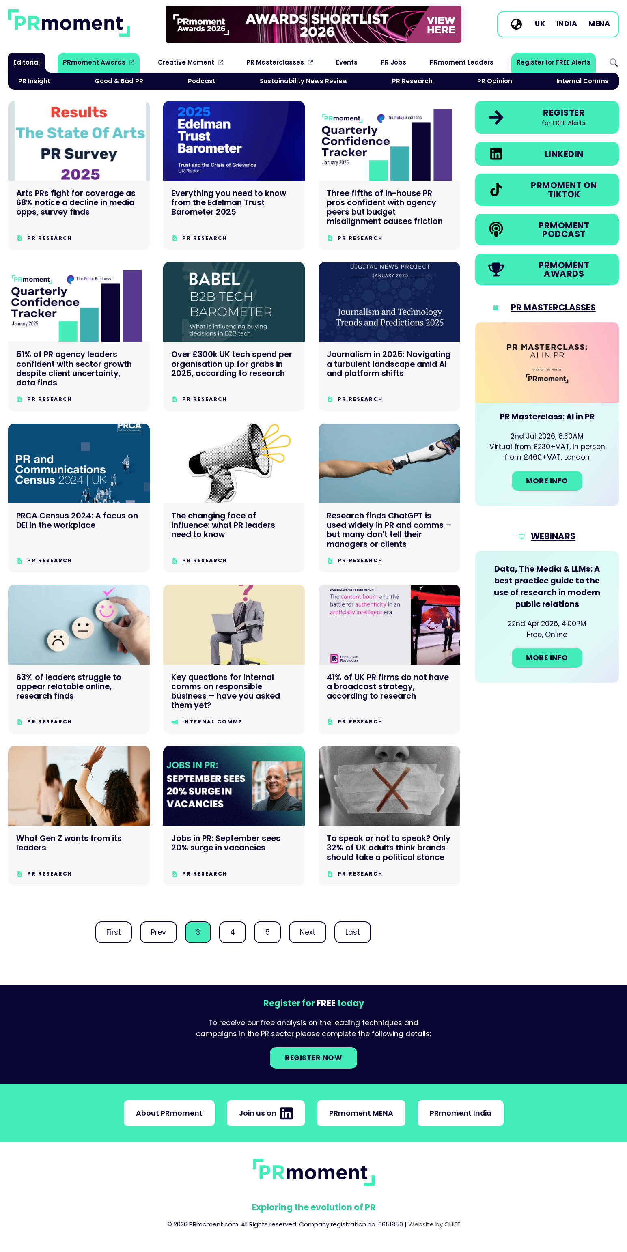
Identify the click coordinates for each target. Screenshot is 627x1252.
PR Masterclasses (275, 62)
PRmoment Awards (94, 62)
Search (613, 62)
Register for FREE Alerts (553, 62)
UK (540, 23)
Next (307, 932)
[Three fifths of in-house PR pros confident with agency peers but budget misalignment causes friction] (389, 175)
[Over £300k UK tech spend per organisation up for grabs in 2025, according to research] (234, 336)
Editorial (26, 62)
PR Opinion (494, 81)
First (113, 932)
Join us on (266, 1113)
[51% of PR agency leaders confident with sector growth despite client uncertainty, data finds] (79, 336)
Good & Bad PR (119, 81)
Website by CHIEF (434, 1224)
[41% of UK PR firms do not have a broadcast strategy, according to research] (389, 659)
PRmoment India (460, 1113)
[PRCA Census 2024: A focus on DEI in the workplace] (79, 498)
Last (352, 932)
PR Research (412, 81)
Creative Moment (186, 62)
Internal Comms (582, 81)
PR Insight (34, 81)
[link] (313, 24)
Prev (158, 932)
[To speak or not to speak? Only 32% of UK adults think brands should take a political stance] (389, 816)
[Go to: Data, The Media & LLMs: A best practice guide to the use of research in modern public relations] (547, 617)
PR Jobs (393, 62)
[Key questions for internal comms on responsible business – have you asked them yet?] (234, 659)
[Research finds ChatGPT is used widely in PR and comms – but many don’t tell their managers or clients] (389, 498)
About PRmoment (169, 1113)
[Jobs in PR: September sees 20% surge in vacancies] (234, 816)
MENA (599, 23)
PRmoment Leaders (461, 62)
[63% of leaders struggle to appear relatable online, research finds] (79, 659)
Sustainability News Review (304, 81)
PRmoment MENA (361, 1113)
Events (347, 62)
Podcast (201, 81)
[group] (313, 24)
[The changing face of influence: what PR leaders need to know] (234, 498)
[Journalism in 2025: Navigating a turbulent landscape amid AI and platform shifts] (389, 336)
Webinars (553, 536)
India (566, 23)
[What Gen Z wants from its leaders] (79, 816)
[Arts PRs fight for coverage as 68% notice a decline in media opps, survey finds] (79, 175)
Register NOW (313, 1058)
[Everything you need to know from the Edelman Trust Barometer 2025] (234, 175)
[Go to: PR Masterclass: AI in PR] (547, 414)
